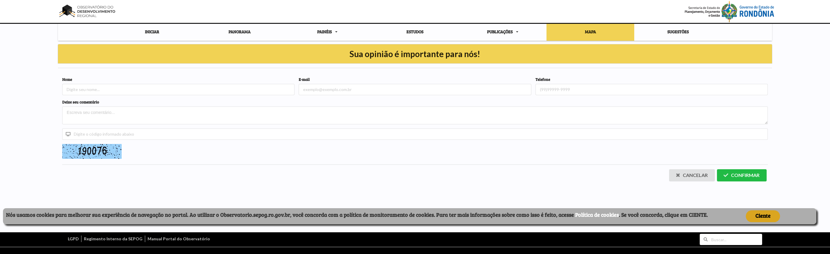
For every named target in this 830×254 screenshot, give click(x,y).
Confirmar (741, 175)
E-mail (304, 79)
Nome (67, 79)
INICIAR (152, 32)
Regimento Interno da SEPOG (113, 238)
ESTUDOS (414, 32)
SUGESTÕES (678, 32)
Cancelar (691, 175)
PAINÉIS (324, 32)
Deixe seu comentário (80, 102)
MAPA (590, 32)
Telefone (542, 79)
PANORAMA (239, 32)
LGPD (73, 238)
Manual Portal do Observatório (179, 238)
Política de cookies (597, 214)
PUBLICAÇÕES (500, 32)
